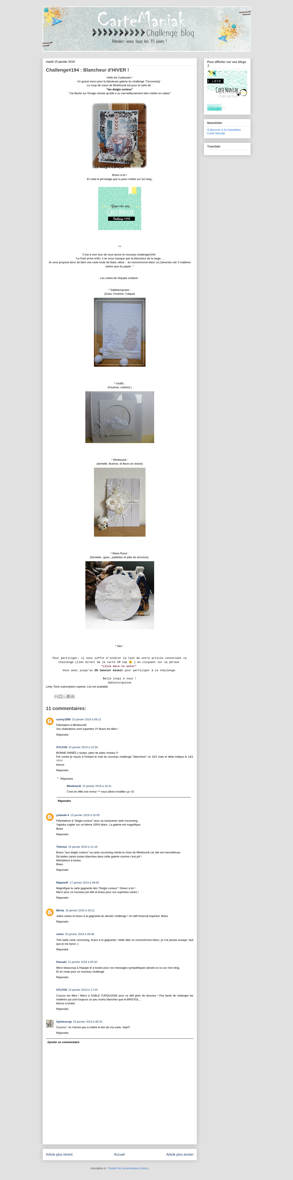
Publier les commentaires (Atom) (128, 1168)
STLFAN (61, 989)
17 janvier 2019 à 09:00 (84, 882)
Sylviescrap (64, 1021)
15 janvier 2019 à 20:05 (85, 815)
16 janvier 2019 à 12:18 (82, 846)
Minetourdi (74, 786)
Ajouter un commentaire (63, 1042)
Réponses (66, 778)
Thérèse (61, 846)
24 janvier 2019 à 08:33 (87, 1021)
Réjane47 (62, 882)
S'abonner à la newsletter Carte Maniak (224, 131)
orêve (60, 934)
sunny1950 (63, 719)
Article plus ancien (179, 1154)
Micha (60, 910)
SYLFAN (61, 747)
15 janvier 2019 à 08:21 (86, 719)
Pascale (61, 962)
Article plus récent (59, 1154)
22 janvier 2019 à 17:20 (83, 989)
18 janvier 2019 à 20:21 (80, 910)
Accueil (119, 1154)
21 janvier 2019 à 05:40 (82, 962)
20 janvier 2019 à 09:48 (79, 934)
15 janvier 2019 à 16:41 (97, 786)
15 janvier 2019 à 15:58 (83, 747)
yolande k (62, 815)
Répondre (62, 734)
